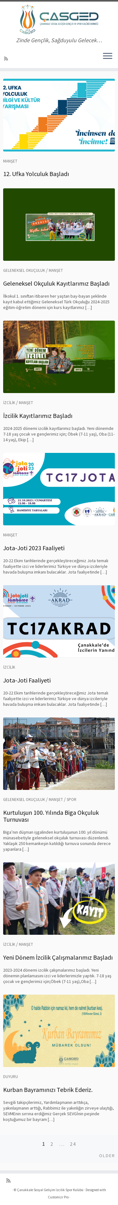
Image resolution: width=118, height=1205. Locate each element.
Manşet (10, 161)
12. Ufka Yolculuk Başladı (36, 174)
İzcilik (9, 402)
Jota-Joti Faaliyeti (27, 680)
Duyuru (10, 1076)
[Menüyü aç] (107, 56)
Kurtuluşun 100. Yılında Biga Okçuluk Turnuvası (51, 815)
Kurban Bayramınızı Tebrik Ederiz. (48, 1090)
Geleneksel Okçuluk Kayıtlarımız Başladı (56, 283)
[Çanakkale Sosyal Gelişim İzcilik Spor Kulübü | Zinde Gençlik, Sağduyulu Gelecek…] (59, 19)
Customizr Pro (58, 1197)
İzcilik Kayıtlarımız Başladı (37, 416)
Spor (71, 799)
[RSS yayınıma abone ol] (7, 58)
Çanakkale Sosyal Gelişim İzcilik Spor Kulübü (50, 1190)
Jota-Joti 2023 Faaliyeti (34, 548)
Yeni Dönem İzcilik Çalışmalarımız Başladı (58, 957)
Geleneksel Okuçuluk (24, 270)
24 (73, 1144)
